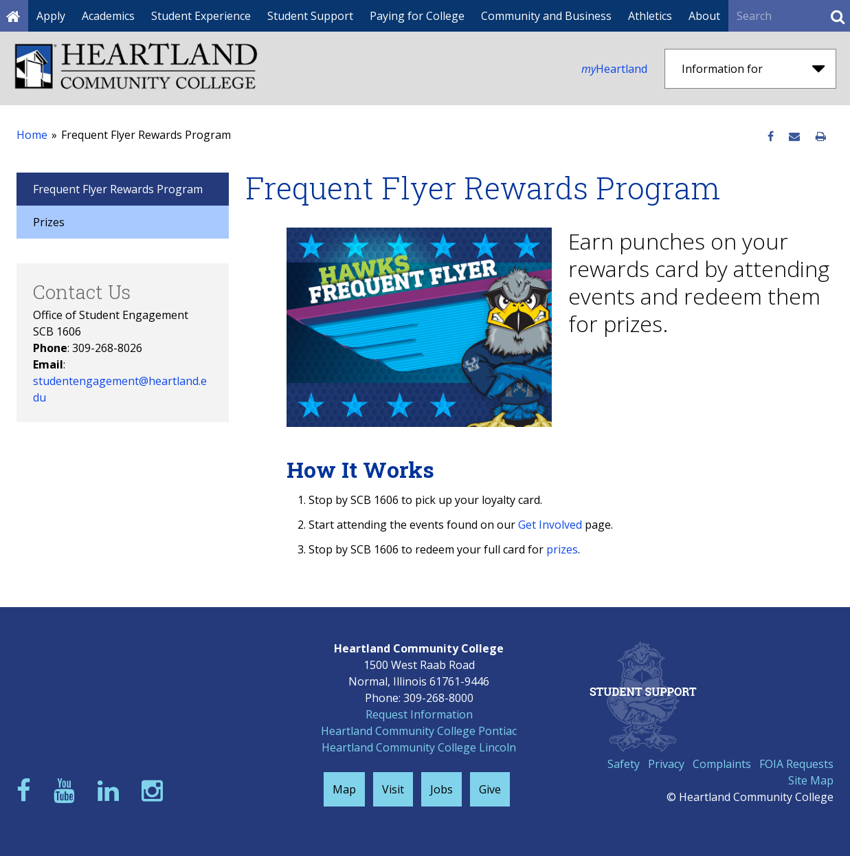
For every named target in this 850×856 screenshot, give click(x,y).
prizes (562, 549)
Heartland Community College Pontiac (419, 730)
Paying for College (417, 15)
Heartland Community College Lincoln (419, 747)
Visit (393, 789)
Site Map (811, 780)
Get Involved (550, 524)
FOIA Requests (796, 763)
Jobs (441, 789)
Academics (108, 15)
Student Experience (201, 15)
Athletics (650, 15)
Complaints (722, 763)
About (704, 15)
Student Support (310, 15)
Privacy (666, 763)
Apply (50, 15)
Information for (753, 69)
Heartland (614, 68)
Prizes (49, 222)
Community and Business (546, 15)
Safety (623, 763)
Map (344, 789)
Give (490, 789)
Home (31, 134)
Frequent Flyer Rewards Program (118, 189)
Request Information (419, 714)
